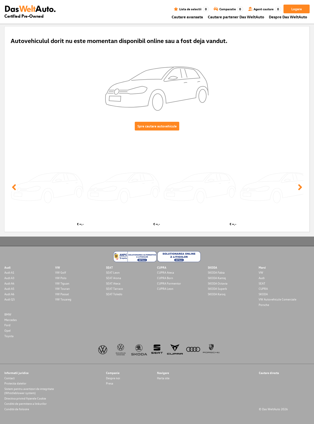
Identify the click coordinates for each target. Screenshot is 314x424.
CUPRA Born (165, 278)
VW (261, 272)
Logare (296, 9)
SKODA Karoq (216, 294)
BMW (7, 314)
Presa (109, 383)
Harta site (163, 378)
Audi (262, 278)
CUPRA (263, 289)
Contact (9, 378)
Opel (7, 330)
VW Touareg (63, 299)
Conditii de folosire (16, 409)
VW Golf (60, 272)
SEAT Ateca (113, 283)
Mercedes (10, 320)
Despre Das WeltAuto (288, 16)
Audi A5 (9, 289)
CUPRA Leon (165, 289)
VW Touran (62, 289)
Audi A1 (9, 272)
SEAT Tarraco (114, 289)
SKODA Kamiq (217, 278)
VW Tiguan (62, 283)
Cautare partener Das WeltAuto (236, 16)
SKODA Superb (217, 289)
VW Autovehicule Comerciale (277, 299)
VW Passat (62, 294)
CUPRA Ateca (165, 272)
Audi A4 (9, 283)
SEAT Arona (113, 278)
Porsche (264, 305)
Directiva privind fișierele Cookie (25, 398)
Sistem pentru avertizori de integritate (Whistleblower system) (29, 391)
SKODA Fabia (216, 272)
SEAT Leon (113, 272)
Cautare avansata (187, 16)
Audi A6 (9, 294)
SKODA (263, 294)
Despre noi (113, 378)
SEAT (262, 283)
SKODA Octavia (217, 283)
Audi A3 (9, 278)
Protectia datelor (15, 383)
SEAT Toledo (114, 294)
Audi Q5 (9, 299)
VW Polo (61, 278)
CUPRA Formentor (169, 283)
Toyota (9, 336)
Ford (7, 325)
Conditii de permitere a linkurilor (25, 404)
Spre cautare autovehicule (157, 126)
